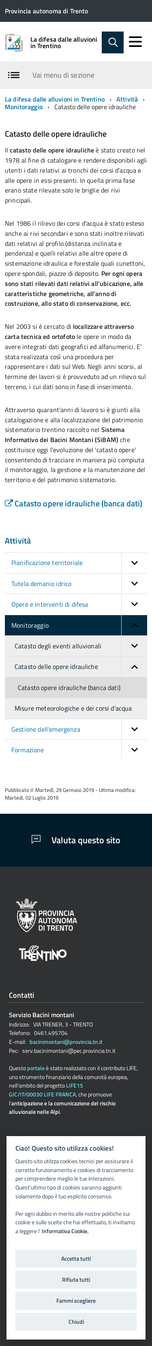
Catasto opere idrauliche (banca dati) (73, 503)
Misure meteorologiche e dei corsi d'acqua (73, 708)
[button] (134, 562)
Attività (127, 99)
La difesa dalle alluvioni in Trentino (64, 42)
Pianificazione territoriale (79, 562)
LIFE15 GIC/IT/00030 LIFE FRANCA (46, 1089)
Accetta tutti (76, 1259)
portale (36, 1068)
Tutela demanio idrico (79, 584)
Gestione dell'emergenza (79, 729)
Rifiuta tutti (76, 1280)
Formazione (79, 750)
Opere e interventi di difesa (79, 604)
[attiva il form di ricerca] (113, 42)
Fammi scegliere (76, 1301)
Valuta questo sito (76, 840)
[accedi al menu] (135, 41)
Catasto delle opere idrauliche (81, 666)
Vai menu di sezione (63, 75)
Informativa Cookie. (65, 1231)
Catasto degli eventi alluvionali (81, 646)
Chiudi (76, 1322)
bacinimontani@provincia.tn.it (66, 1041)
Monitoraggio (24, 107)
